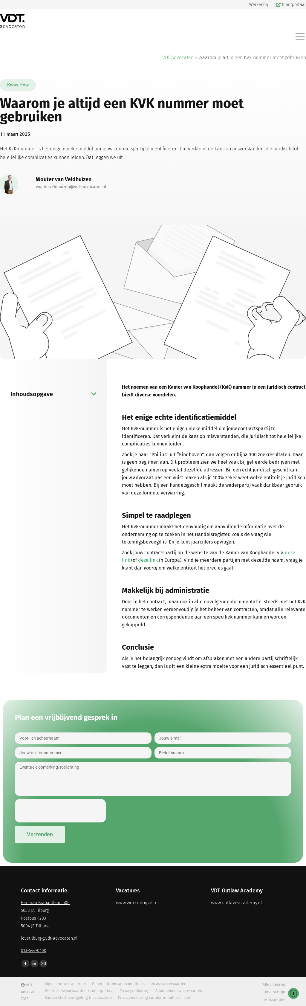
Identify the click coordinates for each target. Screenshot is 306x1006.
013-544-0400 (33, 950)
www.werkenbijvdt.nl (137, 903)
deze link (148, 560)
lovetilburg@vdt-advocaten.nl (49, 938)
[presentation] (60, 810)
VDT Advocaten (178, 57)
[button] (18, 85)
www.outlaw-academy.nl (236, 903)
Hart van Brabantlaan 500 (45, 902)
